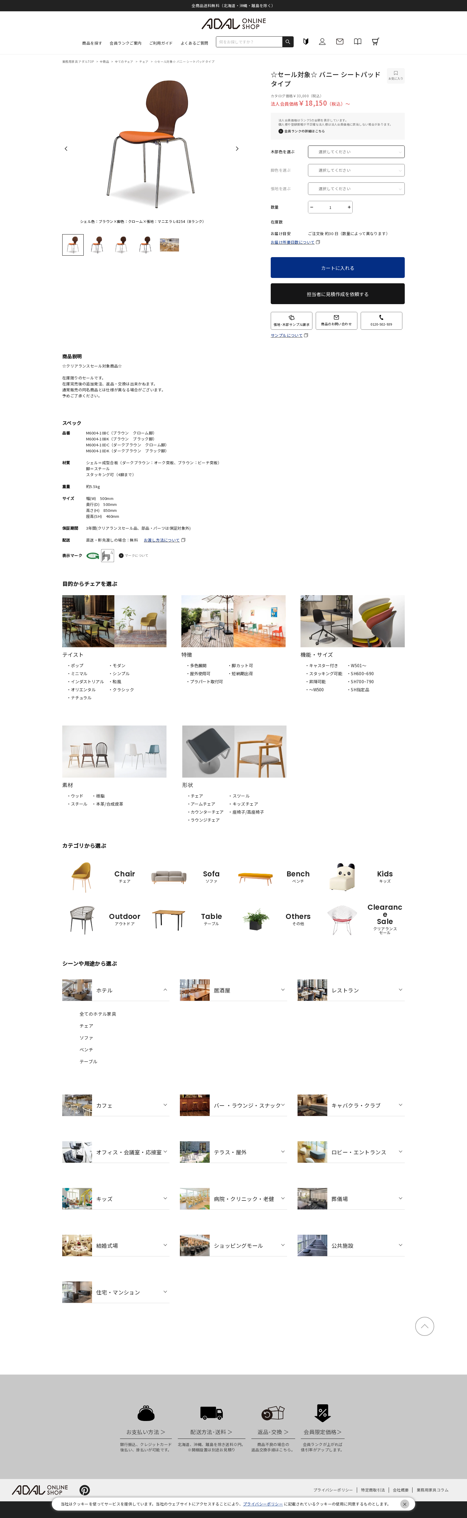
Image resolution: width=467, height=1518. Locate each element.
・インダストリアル (85, 681)
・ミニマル (77, 673)
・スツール (239, 796)
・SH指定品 (358, 689)
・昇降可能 (315, 681)
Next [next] (237, 148)
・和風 (114, 681)
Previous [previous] (66, 148)
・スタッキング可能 (323, 673)
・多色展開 (196, 665)
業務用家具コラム (433, 1490)
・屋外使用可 (198, 673)
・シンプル (119, 673)
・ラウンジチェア (203, 820)
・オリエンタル (81, 689)
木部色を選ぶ (283, 151)
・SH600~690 (360, 673)
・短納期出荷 (240, 673)
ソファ (86, 1037)
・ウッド (75, 796)
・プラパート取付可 (204, 681)
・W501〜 (356, 665)
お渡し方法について (162, 540)
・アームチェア (201, 804)
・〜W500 (314, 689)
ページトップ (424, 1326)
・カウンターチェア (205, 812)
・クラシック (121, 689)
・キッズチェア (243, 804)
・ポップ (75, 665)
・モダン (117, 665)
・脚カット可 (240, 665)
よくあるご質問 (194, 43)
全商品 (105, 61)
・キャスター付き (321, 665)
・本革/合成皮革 (107, 804)
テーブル (89, 1061)
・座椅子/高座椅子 (246, 812)
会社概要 (401, 1490)
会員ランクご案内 (125, 43)
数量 (275, 207)
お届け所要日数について (293, 242)
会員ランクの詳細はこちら (304, 131)
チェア (144, 61)
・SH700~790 (360, 681)
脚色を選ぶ (281, 170)
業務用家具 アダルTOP (78, 61)
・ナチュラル (79, 698)
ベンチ (86, 1049)
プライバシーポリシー (333, 1490)
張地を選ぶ (281, 188)
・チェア (195, 796)
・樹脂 (98, 796)
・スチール (77, 804)
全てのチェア (124, 61)
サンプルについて (287, 335)
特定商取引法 (373, 1490)
